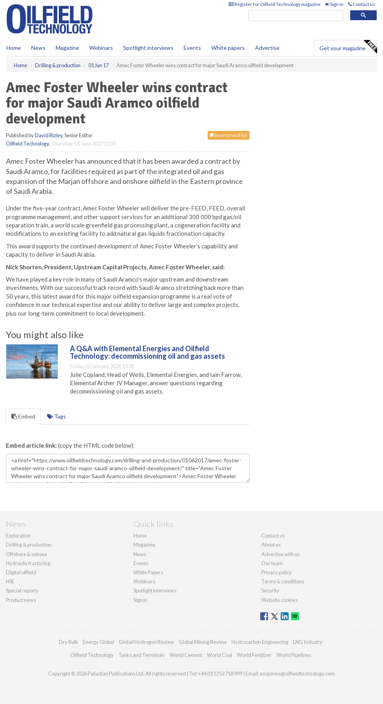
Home (13, 47)
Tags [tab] (56, 416)
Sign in (334, 4)
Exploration (18, 535)
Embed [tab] (23, 416)
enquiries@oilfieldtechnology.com (297, 673)
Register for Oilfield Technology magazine (275, 4)
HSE (10, 581)
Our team (272, 563)
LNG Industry (308, 642)
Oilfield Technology (27, 143)
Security (270, 590)
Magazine (67, 47)
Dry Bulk (68, 642)
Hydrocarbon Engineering (259, 642)
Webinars (101, 47)
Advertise (267, 47)
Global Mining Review (203, 642)
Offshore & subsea (26, 554)
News (139, 554)
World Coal (219, 655)
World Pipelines (293, 655)
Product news (21, 600)
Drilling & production (28, 544)
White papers (228, 47)
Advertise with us (280, 554)
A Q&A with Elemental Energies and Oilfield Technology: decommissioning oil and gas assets (147, 352)
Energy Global (98, 642)
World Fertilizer (254, 655)
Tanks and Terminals (141, 655)
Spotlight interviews (148, 47)
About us (271, 544)
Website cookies (279, 600)
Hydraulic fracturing (28, 563)
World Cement (185, 655)
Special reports (22, 590)
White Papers (148, 572)
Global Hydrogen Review (146, 642)
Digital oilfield (21, 572)
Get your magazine (348, 47)
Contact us (361, 4)
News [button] (38, 47)
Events (192, 47)
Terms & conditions (282, 581)
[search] (295, 15)
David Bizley (48, 135)
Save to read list (228, 135)
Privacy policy (276, 572)
